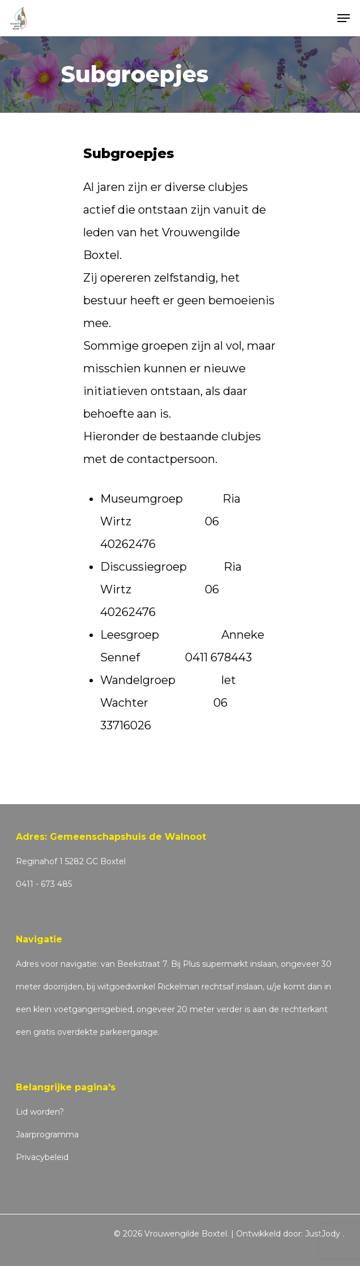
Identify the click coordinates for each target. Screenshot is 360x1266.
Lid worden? (40, 1112)
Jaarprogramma (47, 1134)
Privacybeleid (42, 1157)
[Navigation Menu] (343, 18)
